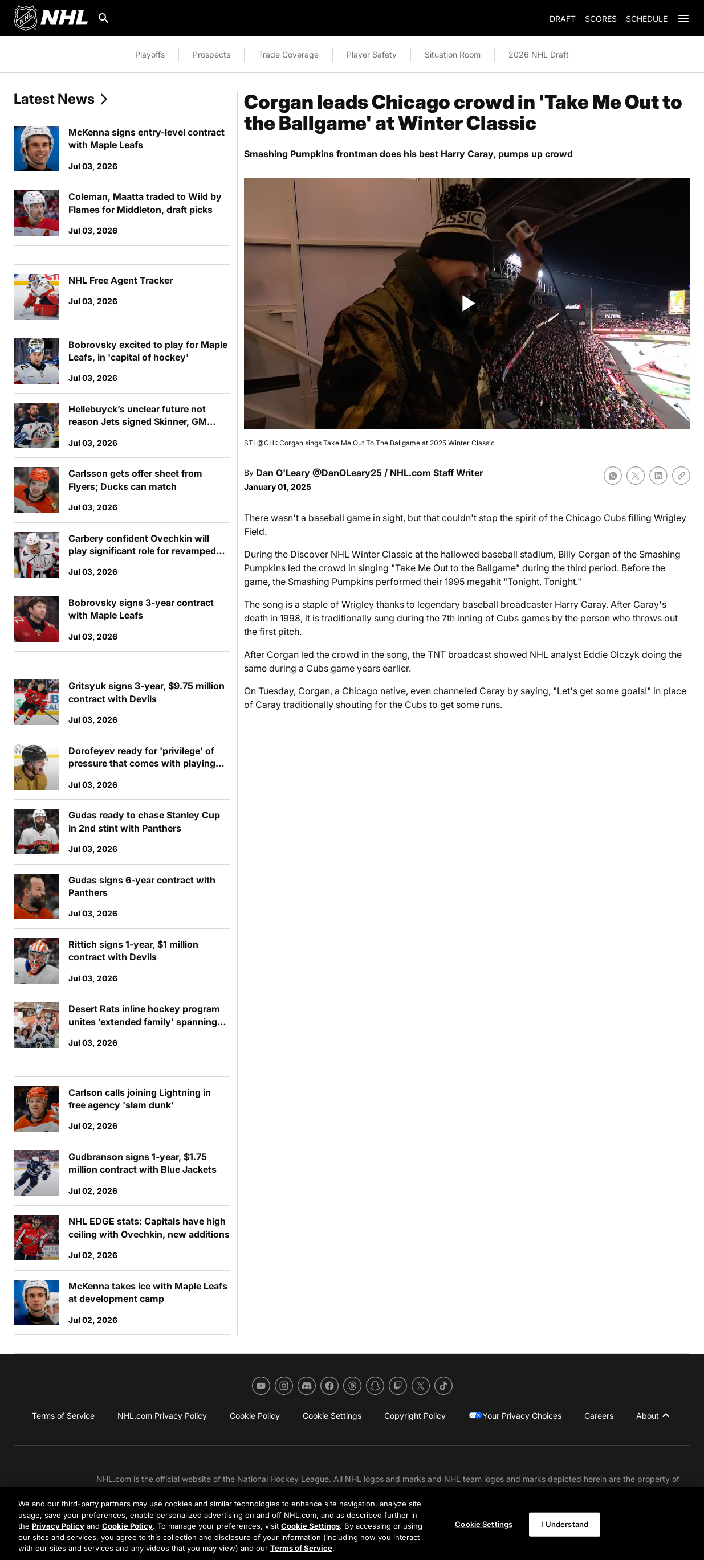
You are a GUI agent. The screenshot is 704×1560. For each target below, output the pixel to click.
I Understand (564, 1524)
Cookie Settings (310, 1525)
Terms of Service (301, 1548)
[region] (352, 1523)
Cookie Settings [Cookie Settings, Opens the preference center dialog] (483, 1524)
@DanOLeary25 (347, 472)
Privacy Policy (58, 1525)
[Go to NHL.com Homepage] (51, 18)
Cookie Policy (127, 1525)
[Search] (104, 18)
